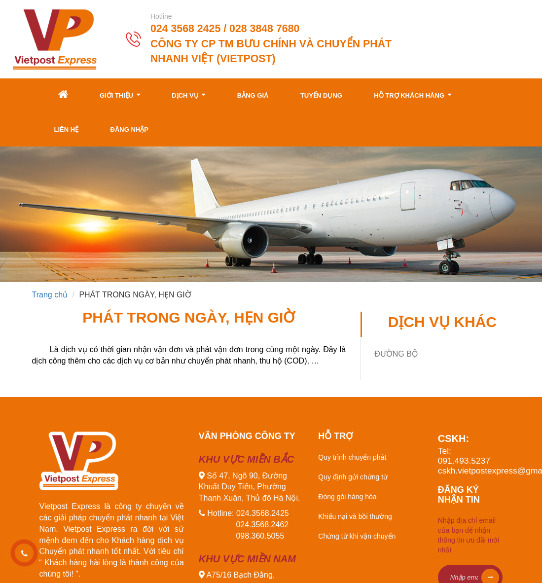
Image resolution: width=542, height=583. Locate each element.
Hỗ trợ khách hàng (412, 95)
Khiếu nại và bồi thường (355, 516)
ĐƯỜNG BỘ (396, 354)
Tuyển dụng (321, 95)
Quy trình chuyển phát (352, 457)
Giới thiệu (120, 95)
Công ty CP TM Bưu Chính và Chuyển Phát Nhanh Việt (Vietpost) (271, 51)
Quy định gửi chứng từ (353, 477)
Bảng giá (253, 95)
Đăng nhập (129, 129)
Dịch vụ (188, 95)
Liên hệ (66, 129)
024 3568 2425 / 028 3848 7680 (224, 29)
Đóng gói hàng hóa (347, 497)
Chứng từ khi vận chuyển (357, 536)
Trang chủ (50, 295)
